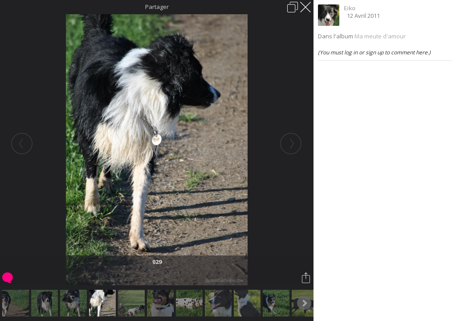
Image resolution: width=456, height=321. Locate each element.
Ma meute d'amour (380, 36)
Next (304, 303)
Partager (157, 7)
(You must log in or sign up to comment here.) (374, 52)
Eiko (349, 8)
